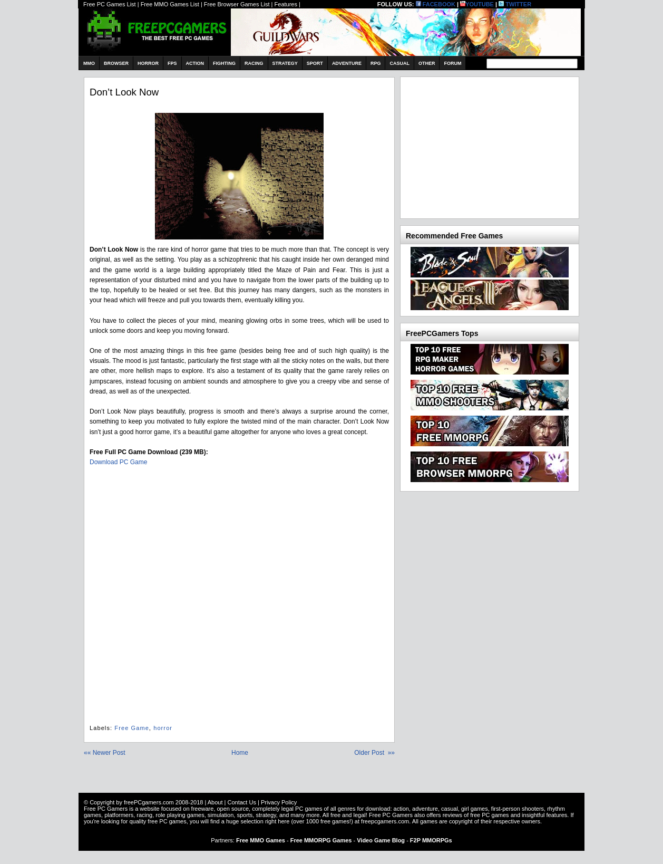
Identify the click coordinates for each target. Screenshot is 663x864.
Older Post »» (374, 752)
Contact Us (241, 802)
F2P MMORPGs (431, 840)
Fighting (224, 63)
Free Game (131, 728)
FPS (172, 63)
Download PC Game (118, 462)
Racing (254, 63)
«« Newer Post (104, 752)
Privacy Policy (279, 802)
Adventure (347, 63)
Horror (148, 63)
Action (195, 63)
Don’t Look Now (124, 92)
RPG (375, 63)
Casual (399, 63)
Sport (315, 63)
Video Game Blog (381, 840)
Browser (116, 63)
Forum (452, 63)
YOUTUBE (477, 4)
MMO (89, 63)
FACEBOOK (435, 4)
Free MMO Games (260, 840)
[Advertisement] (485, 146)
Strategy (285, 63)
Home (239, 752)
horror (162, 728)
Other (426, 63)
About (215, 802)
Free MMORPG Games (321, 840)
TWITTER (515, 4)
